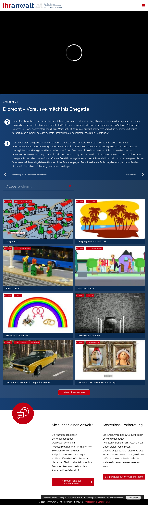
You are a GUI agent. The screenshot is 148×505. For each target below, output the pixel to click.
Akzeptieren (133, 498)
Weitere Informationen (114, 498)
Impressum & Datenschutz (97, 502)
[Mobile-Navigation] (143, 5)
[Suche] (70, 186)
